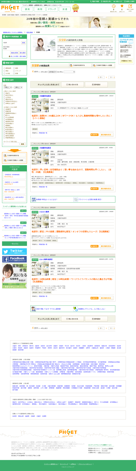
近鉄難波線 (76, 364)
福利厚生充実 (9, 121)
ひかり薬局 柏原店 (46, 259)
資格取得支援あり (10, 113)
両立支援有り (9, 127)
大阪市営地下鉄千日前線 (83, 368)
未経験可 (7, 109)
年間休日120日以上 (10, 101)
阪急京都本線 (84, 366)
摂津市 (50, 348)
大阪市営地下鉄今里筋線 (86, 370)
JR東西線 (15, 364)
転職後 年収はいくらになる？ (45, 199)
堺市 (19, 346)
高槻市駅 (60, 386)
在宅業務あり (9, 119)
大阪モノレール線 (29, 372)
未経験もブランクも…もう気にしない (89, 309)
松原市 (119, 346)
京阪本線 (46, 366)
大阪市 (14, 346)
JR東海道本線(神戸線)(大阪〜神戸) (45, 362)
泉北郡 (119, 348)
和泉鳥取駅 (88, 386)
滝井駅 (73, 386)
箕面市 (26, 348)
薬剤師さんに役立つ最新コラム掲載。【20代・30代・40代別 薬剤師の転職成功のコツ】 (16, 216)
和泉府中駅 (15, 388)
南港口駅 (15, 386)
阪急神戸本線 (65, 366)
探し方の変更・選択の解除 (18, 56)
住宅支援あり (9, 123)
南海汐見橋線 (38, 366)
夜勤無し (7, 125)
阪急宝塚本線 (74, 366)
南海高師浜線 (35, 373)
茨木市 (78, 346)
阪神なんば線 (109, 366)
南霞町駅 (67, 386)
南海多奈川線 (76, 373)
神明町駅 (51, 388)
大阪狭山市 (95, 348)
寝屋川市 (104, 346)
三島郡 (108, 348)
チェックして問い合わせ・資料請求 (44, 92)
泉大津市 (49, 346)
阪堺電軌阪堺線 (72, 370)
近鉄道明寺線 (25, 373)
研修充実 (7, 111)
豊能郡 (113, 348)
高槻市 (55, 346)
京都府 (33, 416)
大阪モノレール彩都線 (51, 372)
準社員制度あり (9, 133)
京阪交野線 (70, 372)
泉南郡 (14, 350)
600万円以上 (8, 95)
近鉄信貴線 (78, 372)
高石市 (55, 348)
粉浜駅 (38, 386)
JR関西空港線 (101, 372)
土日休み (7, 97)
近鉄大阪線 (30, 32)
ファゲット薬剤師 (107, 448)
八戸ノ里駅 (44, 388)
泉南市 (75, 348)
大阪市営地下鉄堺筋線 (99, 368)
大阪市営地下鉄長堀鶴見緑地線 (22, 370)
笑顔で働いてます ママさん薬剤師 (46, 309)
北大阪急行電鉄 (17, 372)
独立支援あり (9, 131)
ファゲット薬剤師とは (51, 464)
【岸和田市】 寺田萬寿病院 (12, 174)
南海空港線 (110, 372)
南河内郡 (21, 350)
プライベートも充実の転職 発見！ (88, 199)
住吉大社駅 (80, 386)
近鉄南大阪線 (85, 364)
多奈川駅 (114, 388)
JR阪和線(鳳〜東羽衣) (102, 370)
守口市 (67, 346)
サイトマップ (64, 464)
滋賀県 (27, 416)
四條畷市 (81, 348)
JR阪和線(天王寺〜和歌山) (28, 364)
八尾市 (84, 346)
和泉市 (20, 348)
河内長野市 (112, 346)
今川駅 (44, 386)
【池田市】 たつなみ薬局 (11, 182)
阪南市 (102, 348)
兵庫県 (44, 416)
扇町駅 (30, 388)
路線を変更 (14, 53)
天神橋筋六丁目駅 (76, 388)
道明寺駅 (36, 388)
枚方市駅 (23, 388)
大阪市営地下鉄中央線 (67, 368)
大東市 (14, 348)
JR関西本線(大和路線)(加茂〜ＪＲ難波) (69, 362)
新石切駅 (112, 386)
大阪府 (38, 416)
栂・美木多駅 (31, 386)
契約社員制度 (9, 136)
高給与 (7, 93)
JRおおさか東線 (66, 364)
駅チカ (7, 115)
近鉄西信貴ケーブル (89, 372)
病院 (15, 68)
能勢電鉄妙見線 (66, 373)
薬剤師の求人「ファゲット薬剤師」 (13, 32)
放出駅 (103, 388)
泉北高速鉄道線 (115, 370)
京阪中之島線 (55, 366)
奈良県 (14, 416)
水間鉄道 (62, 372)
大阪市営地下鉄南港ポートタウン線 (44, 370)
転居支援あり (9, 129)
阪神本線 (101, 366)
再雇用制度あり (9, 138)
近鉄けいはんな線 (54, 373)
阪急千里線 (93, 366)
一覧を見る (14, 244)
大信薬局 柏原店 (45, 96)
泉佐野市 (90, 346)
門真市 (44, 348)
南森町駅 (58, 388)
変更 (23, 43)
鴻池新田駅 (87, 388)
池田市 (37, 346)
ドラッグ (17, 71)
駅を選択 (23, 53)
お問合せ (73, 464)
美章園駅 (119, 386)
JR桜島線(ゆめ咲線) (114, 362)
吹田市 (43, 346)
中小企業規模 (9, 117)
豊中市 (31, 346)
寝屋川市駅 (104, 386)
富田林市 (97, 346)
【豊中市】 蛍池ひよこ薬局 (12, 189)
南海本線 (102, 364)
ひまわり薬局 (44, 212)
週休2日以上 (8, 99)
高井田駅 (22, 386)
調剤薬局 (7, 68)
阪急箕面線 (39, 372)
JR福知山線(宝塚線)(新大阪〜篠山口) (48, 364)
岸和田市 (25, 346)
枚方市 (72, 346)
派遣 (15, 73)
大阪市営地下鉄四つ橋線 (51, 368)
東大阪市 (69, 348)
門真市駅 (96, 386)
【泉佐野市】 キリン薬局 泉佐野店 (14, 197)
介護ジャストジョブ (104, 452)
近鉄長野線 (15, 373)
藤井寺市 (62, 348)
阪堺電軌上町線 (61, 370)
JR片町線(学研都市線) (89, 362)
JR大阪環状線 (102, 362)
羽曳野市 (38, 348)
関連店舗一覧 (43, 133)
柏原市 (31, 348)
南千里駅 (15, 390)
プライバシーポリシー (85, 464)
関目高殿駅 (66, 388)
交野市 (88, 348)
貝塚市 (61, 346)
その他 (7, 73)
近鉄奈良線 (43, 373)
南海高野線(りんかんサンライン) (22, 366)
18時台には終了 (9, 103)
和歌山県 (21, 416)
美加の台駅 (95, 388)
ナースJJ (104, 450)
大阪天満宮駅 (52, 386)
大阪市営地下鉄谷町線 (36, 368)
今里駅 (108, 388)
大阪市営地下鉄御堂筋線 (19, 368)
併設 (6, 71)
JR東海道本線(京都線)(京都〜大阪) (22, 362)
